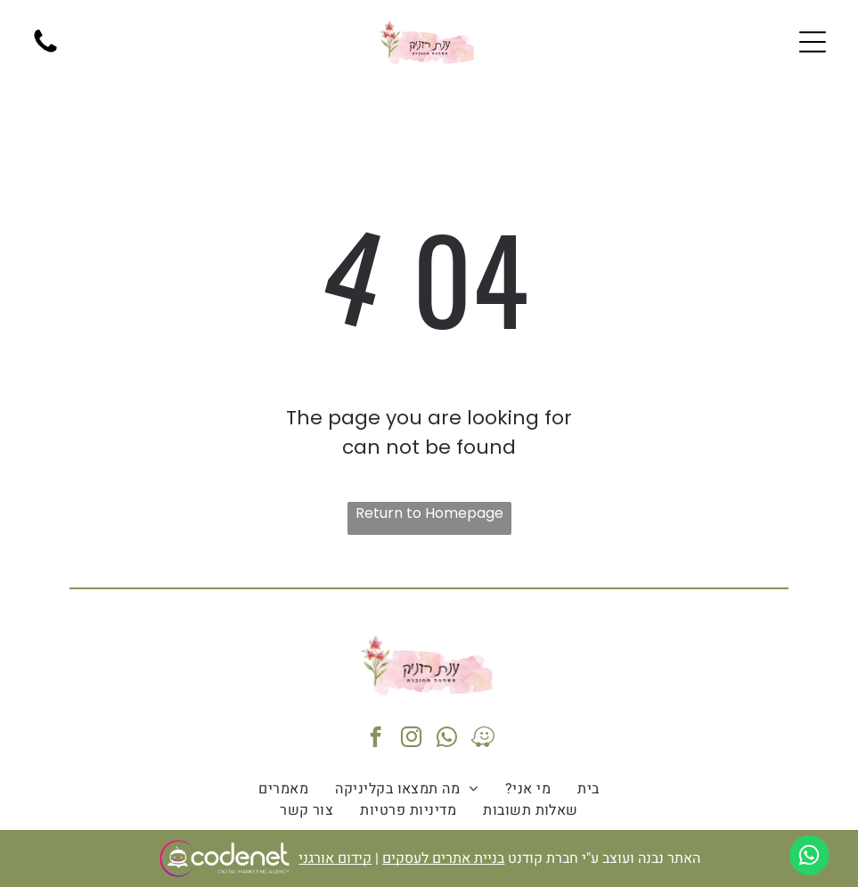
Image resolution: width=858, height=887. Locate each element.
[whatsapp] (446, 739)
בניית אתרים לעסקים (443, 858)
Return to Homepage (429, 513)
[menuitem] (588, 789)
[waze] (482, 739)
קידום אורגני (335, 858)
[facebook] (375, 739)
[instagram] (411, 739)
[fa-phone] (45, 51)
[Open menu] (812, 42)
